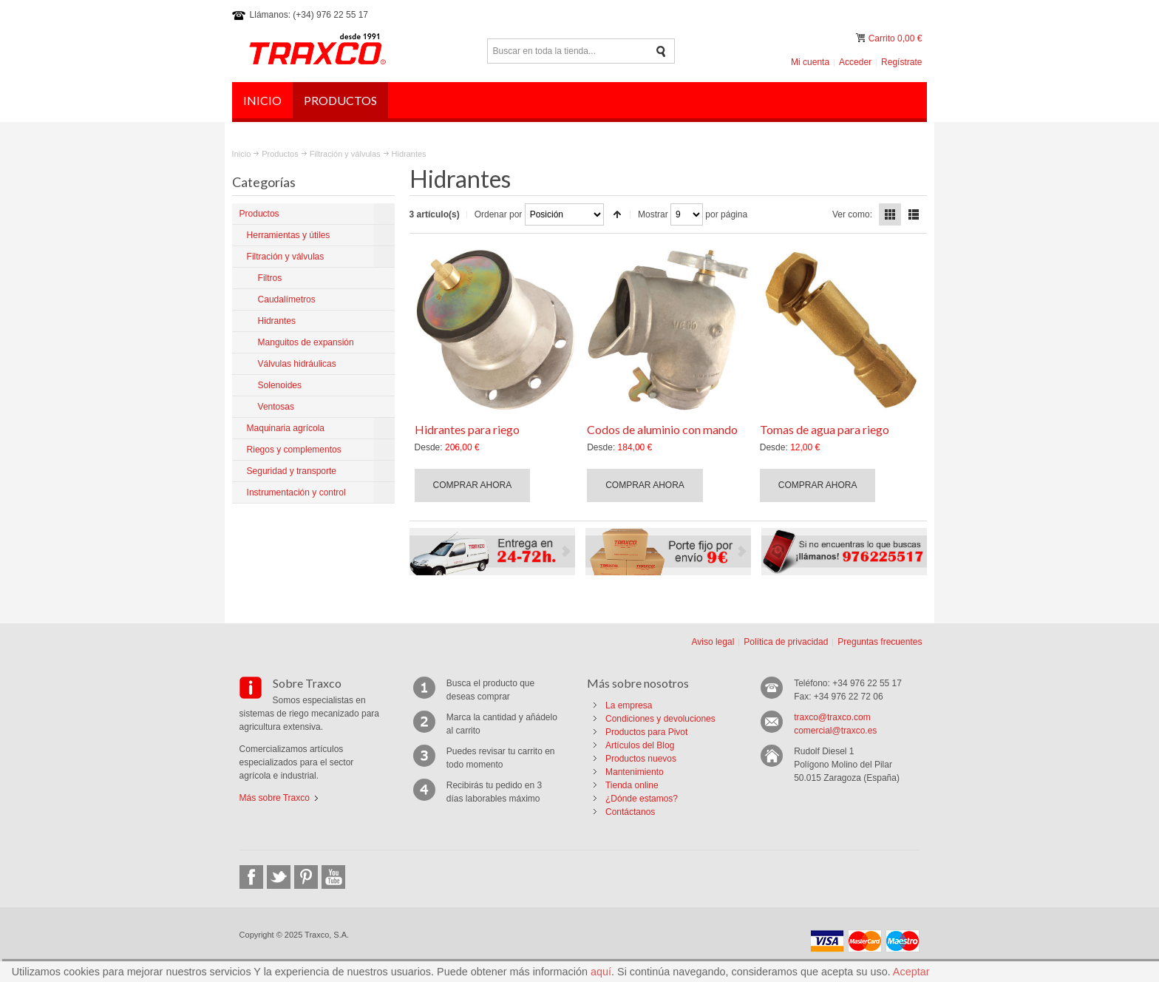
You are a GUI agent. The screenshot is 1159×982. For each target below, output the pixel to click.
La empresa (628, 705)
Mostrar (653, 214)
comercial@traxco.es (835, 730)
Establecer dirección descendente (617, 214)
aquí (601, 972)
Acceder (855, 62)
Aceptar (911, 972)
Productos (280, 153)
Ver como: (852, 214)
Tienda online (632, 785)
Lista (914, 214)
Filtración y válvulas (345, 153)
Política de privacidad (786, 642)
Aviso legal (712, 642)
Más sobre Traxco (274, 798)
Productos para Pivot (646, 732)
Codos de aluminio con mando (662, 429)
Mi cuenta (810, 62)
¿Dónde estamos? (641, 798)
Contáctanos (630, 812)
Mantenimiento (634, 772)
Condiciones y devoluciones (660, 719)
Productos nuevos (640, 759)
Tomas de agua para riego (824, 429)
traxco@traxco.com (832, 717)
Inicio (241, 153)
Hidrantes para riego (467, 429)
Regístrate (901, 62)
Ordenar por (499, 214)
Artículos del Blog (639, 745)
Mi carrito (862, 38)
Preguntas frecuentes (879, 642)
